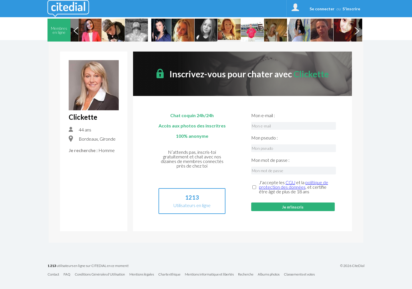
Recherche (245, 274)
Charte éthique (169, 274)
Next (356, 30)
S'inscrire (351, 8)
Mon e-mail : (263, 115)
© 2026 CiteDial (352, 266)
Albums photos (269, 274)
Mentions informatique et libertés (209, 274)
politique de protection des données (293, 185)
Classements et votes (299, 274)
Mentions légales (141, 274)
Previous (75, 30)
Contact (53, 274)
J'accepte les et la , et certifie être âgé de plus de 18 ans (293, 187)
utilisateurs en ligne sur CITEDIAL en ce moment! (88, 266)
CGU (290, 182)
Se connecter (322, 8)
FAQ (67, 274)
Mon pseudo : (264, 137)
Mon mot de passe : (270, 160)
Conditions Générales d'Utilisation (100, 274)
